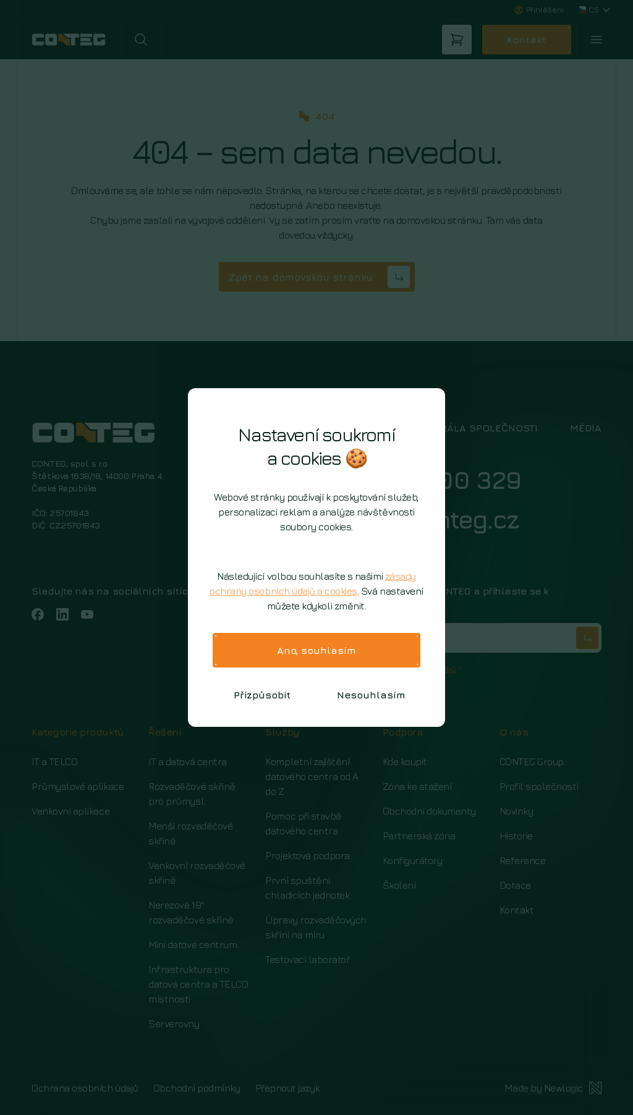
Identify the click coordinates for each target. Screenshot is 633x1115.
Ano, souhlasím (316, 650)
